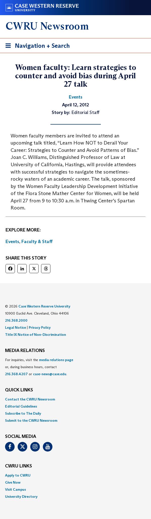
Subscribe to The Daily (23, 413)
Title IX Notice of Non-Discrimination (35, 334)
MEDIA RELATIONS (25, 350)
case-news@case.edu (49, 374)
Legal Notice (15, 327)
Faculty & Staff (37, 241)
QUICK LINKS (19, 390)
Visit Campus (15, 489)
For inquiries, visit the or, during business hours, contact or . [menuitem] (39, 367)
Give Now (12, 482)
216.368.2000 (16, 320)
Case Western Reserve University (44, 306)
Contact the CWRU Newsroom (30, 399)
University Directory (21, 496)
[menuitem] (75, 399)
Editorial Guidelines (21, 406)
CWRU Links (18, 466)
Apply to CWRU (18, 475)
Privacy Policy (40, 327)
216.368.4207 (16, 374)
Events (12, 241)
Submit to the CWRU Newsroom (31, 420)
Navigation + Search (36, 46)
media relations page (56, 360)
